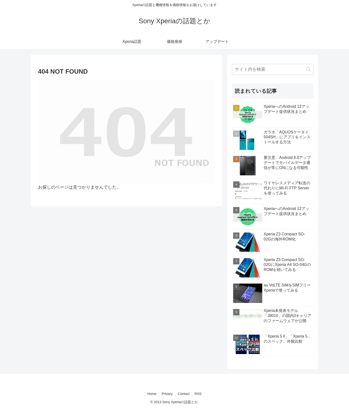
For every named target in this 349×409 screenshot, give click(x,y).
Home (151, 394)
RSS (198, 394)
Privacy (167, 394)
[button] (308, 69)
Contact (184, 394)
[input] (272, 69)
